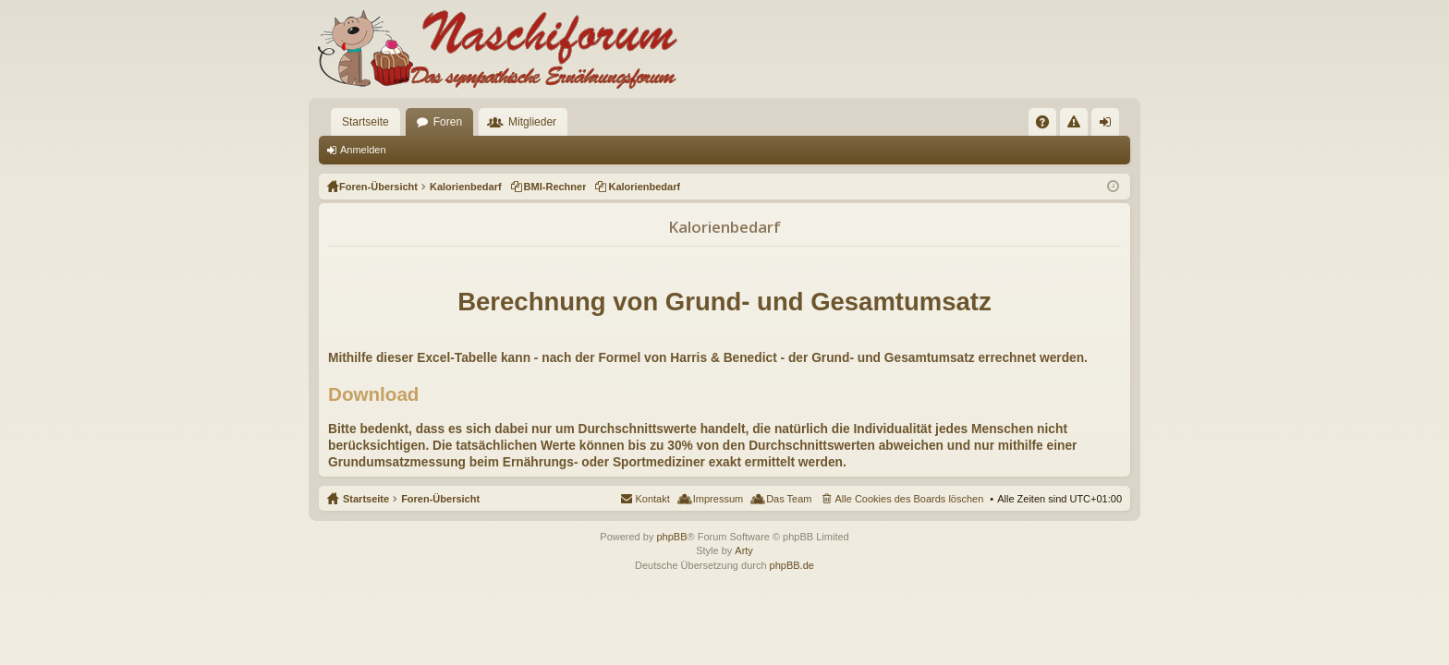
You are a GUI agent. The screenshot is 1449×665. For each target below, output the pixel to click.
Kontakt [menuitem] (652, 498)
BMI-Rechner (555, 186)
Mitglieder (532, 121)
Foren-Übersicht (440, 498)
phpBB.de (792, 565)
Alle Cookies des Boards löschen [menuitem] (909, 498)
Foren (447, 121)
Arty (744, 550)
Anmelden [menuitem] (1109, 125)
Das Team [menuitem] (788, 498)
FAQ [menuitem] (1048, 125)
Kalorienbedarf (644, 186)
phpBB (671, 536)
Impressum (718, 498)
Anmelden (363, 149)
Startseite (365, 121)
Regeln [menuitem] (1078, 125)
